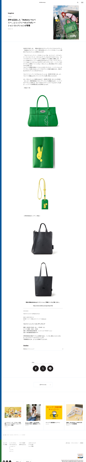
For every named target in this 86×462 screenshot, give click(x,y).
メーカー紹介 (30, 440)
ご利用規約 (81, 439)
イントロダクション (12, 442)
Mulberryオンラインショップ (28, 348)
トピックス (5, 439)
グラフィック (11, 447)
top (3, 431)
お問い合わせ (68, 439)
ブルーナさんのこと (13, 440)
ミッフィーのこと (12, 439)
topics (5, 431)
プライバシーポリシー (74, 439)
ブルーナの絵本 (22, 439)
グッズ (10, 16)
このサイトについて (32, 439)
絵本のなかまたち (22, 440)
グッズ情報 (5, 440)
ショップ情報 (30, 442)
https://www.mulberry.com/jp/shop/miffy (43, 305)
